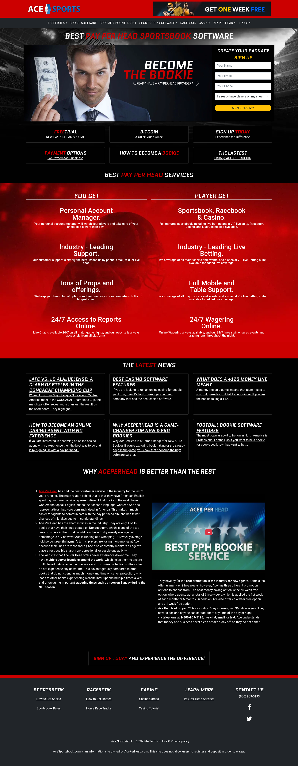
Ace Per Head (48, 491)
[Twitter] (249, 719)
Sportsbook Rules (49, 708)
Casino (204, 23)
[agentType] (243, 96)
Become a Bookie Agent (118, 23)
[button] (38, 83)
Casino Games (149, 699)
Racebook (188, 23)
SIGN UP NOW (243, 108)
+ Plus (243, 23)
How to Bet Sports (48, 699)
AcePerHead (57, 23)
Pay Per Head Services (199, 699)
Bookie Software (83, 23)
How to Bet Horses (98, 699)
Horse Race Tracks (98, 708)
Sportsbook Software (157, 23)
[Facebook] (249, 707)
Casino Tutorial (149, 708)
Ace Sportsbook (122, 741)
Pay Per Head (223, 23)
